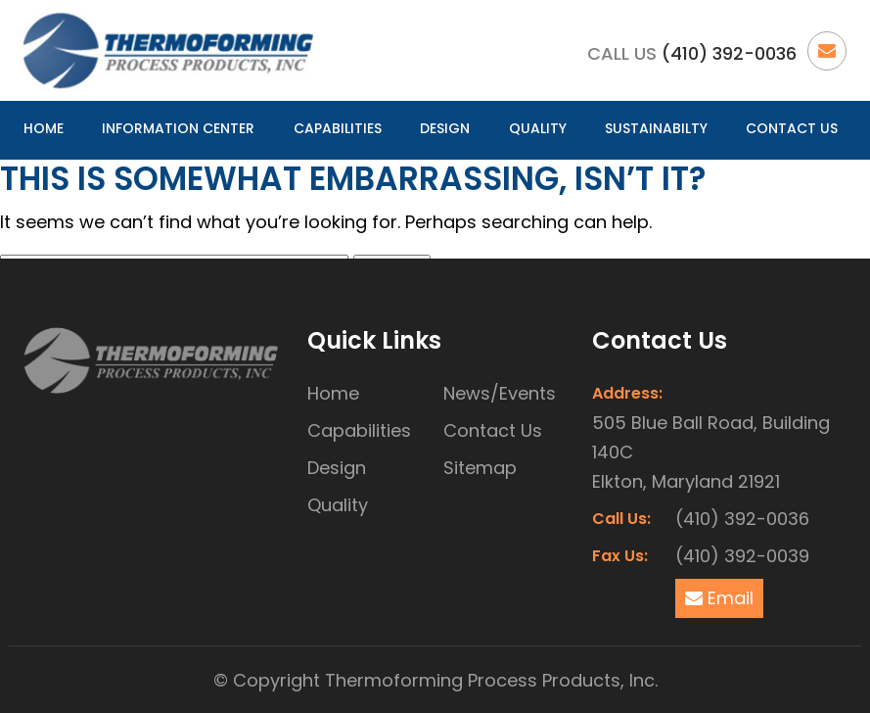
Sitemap (480, 467)
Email (719, 598)
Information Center (178, 128)
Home (43, 128)
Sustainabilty (656, 128)
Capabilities (338, 128)
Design (445, 128)
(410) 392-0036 (729, 53)
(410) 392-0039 (742, 556)
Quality (538, 128)
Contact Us (792, 128)
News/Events (499, 393)
